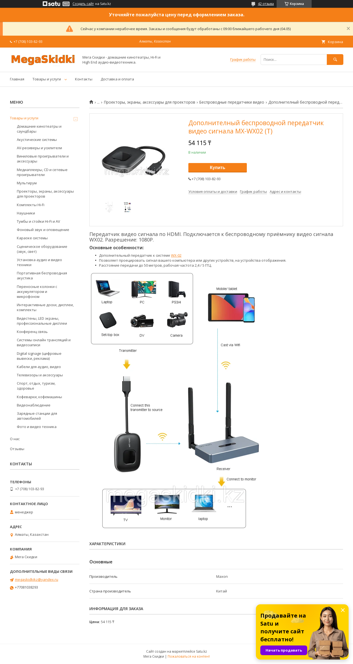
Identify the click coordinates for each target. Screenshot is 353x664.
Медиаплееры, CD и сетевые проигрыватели (42, 172)
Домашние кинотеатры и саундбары (39, 129)
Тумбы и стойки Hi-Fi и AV (38, 221)
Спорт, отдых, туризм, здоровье (36, 386)
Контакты (83, 79)
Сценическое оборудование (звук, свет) (42, 249)
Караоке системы (32, 237)
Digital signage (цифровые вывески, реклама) (39, 356)
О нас (15, 438)
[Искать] (335, 59)
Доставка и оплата (117, 79)
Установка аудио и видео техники (39, 262)
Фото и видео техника (37, 426)
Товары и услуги (47, 79)
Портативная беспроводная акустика (42, 275)
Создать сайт (83, 4)
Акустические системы (37, 139)
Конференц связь (32, 331)
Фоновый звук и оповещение (43, 229)
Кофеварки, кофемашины (39, 396)
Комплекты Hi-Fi (30, 204)
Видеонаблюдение (33, 405)
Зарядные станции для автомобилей (37, 416)
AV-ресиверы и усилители (39, 147)
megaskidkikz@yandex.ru (36, 579)
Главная (17, 79)
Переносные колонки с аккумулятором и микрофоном (37, 291)
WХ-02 (176, 255)
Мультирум (27, 182)
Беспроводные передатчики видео (231, 102)
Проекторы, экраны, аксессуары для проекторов (149, 102)
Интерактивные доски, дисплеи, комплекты (45, 307)
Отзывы (17, 448)
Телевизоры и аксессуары (40, 374)
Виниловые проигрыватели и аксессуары (43, 159)
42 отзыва (266, 3)
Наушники (26, 213)
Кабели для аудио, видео (39, 366)
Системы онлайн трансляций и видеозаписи (44, 342)
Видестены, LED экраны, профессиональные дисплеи (42, 321)
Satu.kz (201, 651)
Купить (217, 167)
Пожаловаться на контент (189, 656)
